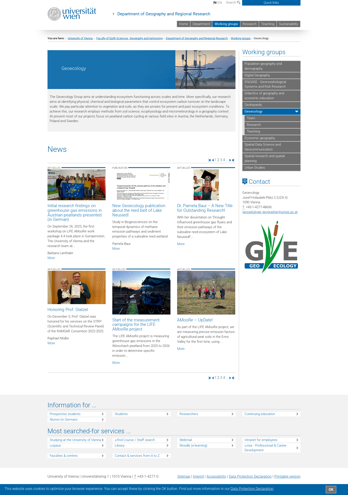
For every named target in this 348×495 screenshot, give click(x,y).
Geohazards (253, 105)
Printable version (287, 476)
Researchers (189, 414)
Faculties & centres (64, 456)
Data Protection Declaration (250, 476)
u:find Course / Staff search (135, 440)
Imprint (198, 476)
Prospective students (65, 414)
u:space (55, 445)
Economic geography (260, 138)
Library (120, 445)
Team (251, 118)
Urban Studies (255, 168)
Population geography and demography (263, 66)
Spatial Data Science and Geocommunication (263, 147)
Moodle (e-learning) (193, 445)
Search (233, 2)
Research (250, 24)
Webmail (186, 440)
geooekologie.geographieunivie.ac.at (270, 212)
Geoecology (253, 111)
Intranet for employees (261, 440)
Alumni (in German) (63, 420)
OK (331, 489)
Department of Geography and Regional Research (163, 14)
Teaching (267, 24)
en (217, 3)
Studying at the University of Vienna (75, 440)
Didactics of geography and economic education (264, 95)
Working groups (226, 24)
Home (183, 24)
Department (201, 24)
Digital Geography (257, 75)
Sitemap (183, 476)
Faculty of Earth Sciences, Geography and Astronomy (129, 38)
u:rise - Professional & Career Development (266, 448)
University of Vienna (80, 38)
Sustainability (288, 24)
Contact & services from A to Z (137, 456)
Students (121, 414)
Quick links (271, 3)
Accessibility (216, 476)
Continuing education (260, 414)
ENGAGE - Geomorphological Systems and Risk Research (265, 84)
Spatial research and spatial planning (265, 158)
